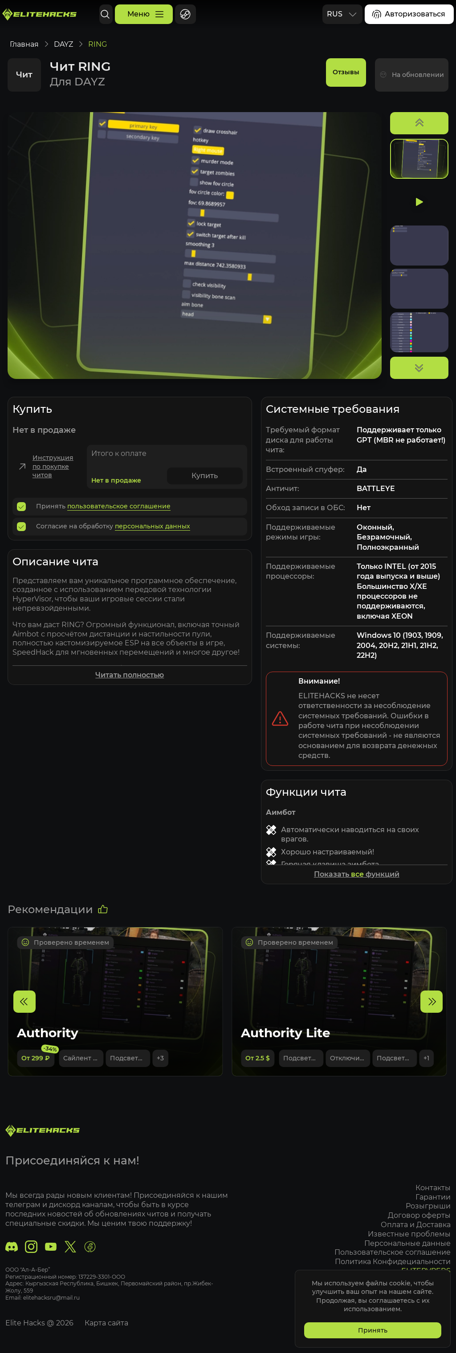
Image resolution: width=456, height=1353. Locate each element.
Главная (25, 53)
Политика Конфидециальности (391, 1261)
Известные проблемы (407, 1234)
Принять (371, 1329)
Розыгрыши (426, 1206)
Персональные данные (406, 1243)
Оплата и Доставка (414, 1224)
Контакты (431, 1188)
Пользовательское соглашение (391, 1252)
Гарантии (431, 1197)
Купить (206, 484)
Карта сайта (108, 1323)
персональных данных (153, 535)
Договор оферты (418, 1215)
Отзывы (344, 84)
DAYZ (64, 53)
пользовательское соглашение (120, 515)
